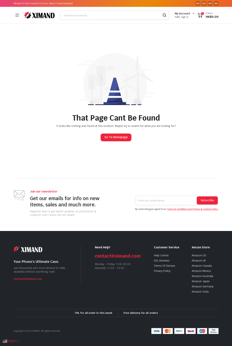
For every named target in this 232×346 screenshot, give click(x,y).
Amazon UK (199, 260)
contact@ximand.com (28, 279)
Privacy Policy (162, 271)
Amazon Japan (201, 281)
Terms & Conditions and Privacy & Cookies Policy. (193, 209)
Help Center (161, 255)
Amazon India (200, 291)
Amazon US (199, 255)
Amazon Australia (202, 276)
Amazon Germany (203, 286)
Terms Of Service (164, 265)
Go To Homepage (116, 137)
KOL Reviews (162, 260)
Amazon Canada (202, 265)
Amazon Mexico (201, 271)
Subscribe (207, 200)
